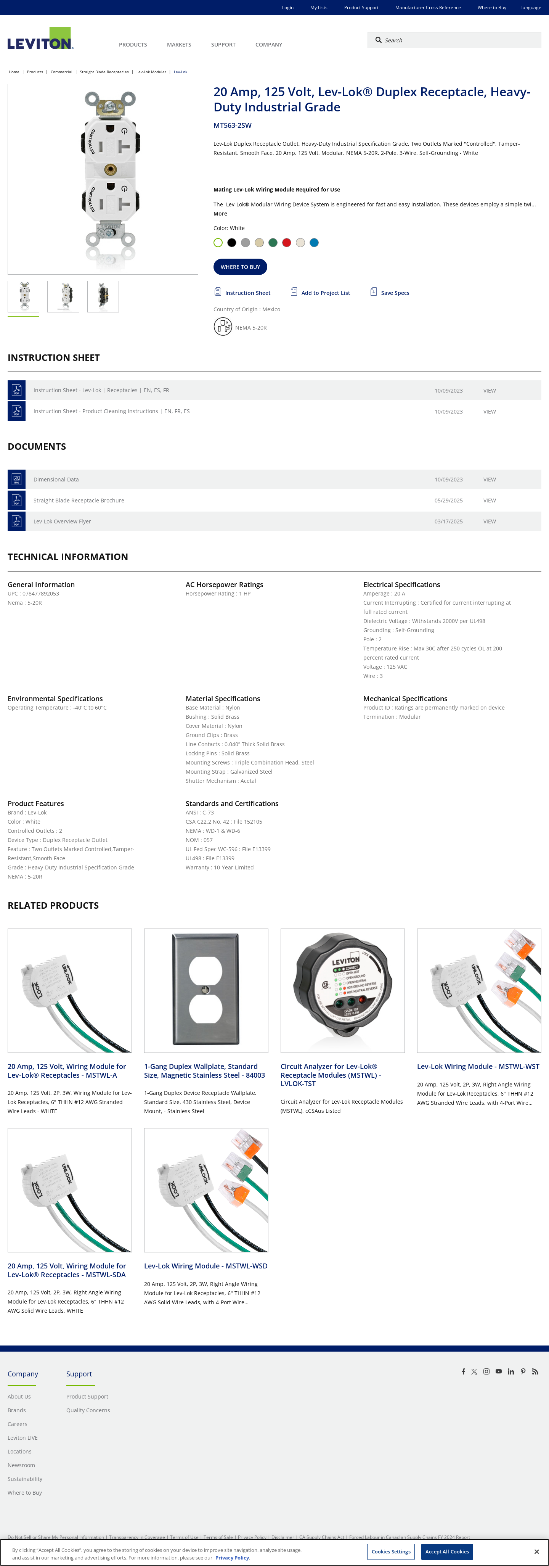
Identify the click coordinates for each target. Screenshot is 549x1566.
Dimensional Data (56, 479)
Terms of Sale (218, 1537)
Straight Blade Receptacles (104, 71)
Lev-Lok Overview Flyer (62, 521)
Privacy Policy (252, 1537)
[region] (274, 1552)
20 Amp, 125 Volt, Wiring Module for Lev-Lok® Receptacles (67, 1071)
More (220, 213)
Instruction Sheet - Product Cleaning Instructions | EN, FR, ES (112, 411)
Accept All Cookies (447, 1551)
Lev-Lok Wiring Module (478, 1066)
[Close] (536, 1551)
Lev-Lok (180, 71)
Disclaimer (282, 1537)
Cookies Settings (391, 1551)
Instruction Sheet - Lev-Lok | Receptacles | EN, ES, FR (101, 390)
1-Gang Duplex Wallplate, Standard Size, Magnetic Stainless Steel (204, 1071)
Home (14, 71)
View (489, 390)
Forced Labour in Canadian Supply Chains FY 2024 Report (409, 1537)
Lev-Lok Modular (151, 71)
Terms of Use (184, 1537)
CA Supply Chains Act (321, 1537)
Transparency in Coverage (137, 1537)
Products (35, 71)
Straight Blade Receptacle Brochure (79, 500)
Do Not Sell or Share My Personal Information (56, 1537)
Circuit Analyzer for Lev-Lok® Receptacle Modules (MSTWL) (331, 1075)
